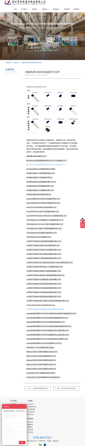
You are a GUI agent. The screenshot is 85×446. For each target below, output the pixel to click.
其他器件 (44, 9)
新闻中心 (16, 62)
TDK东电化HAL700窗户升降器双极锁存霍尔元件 (44, 228)
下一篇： (67, 388)
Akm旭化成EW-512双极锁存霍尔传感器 (40, 169)
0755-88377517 (42, 420)
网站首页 (8, 62)
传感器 (34, 9)
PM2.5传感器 (31, 444)
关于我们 (24, 9)
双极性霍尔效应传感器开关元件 (32, 62)
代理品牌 (67, 9)
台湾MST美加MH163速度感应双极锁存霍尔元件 (43, 284)
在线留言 (73, 436)
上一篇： (38, 388)
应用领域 (55, 9)
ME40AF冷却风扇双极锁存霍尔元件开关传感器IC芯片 (46, 165)
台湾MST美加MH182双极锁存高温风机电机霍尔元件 (45, 309)
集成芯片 (40, 444)
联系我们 (76, 9)
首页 (15, 9)
